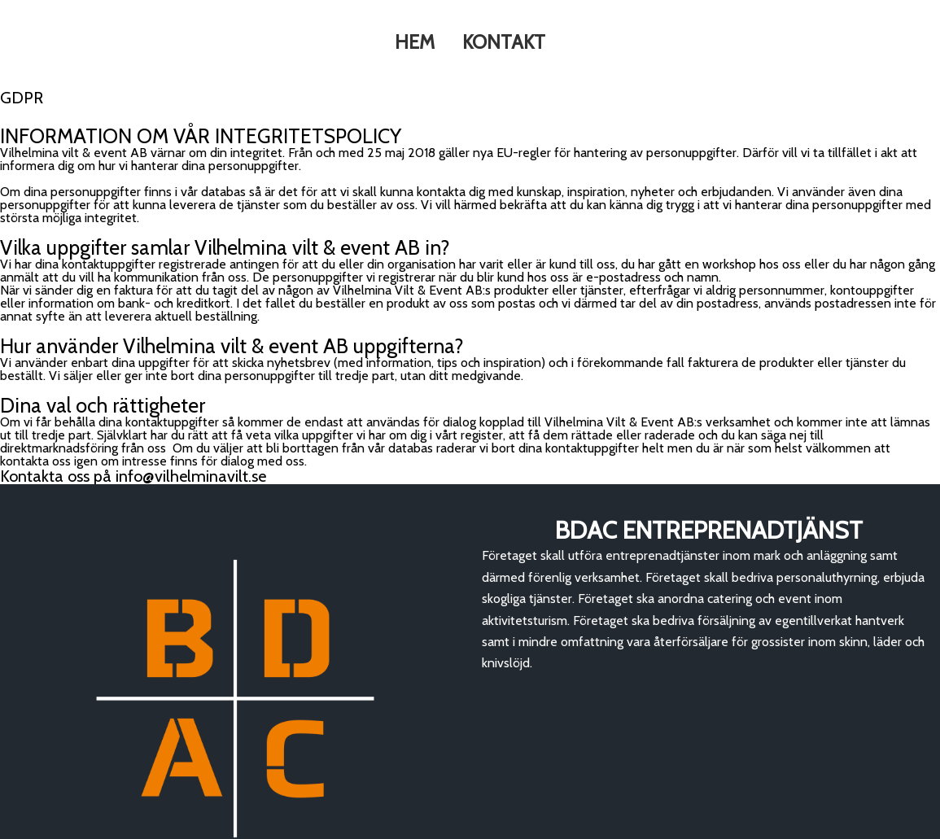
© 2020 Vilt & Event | (68, 824)
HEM (414, 43)
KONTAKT (504, 43)
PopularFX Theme (172, 824)
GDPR (645, 824)
